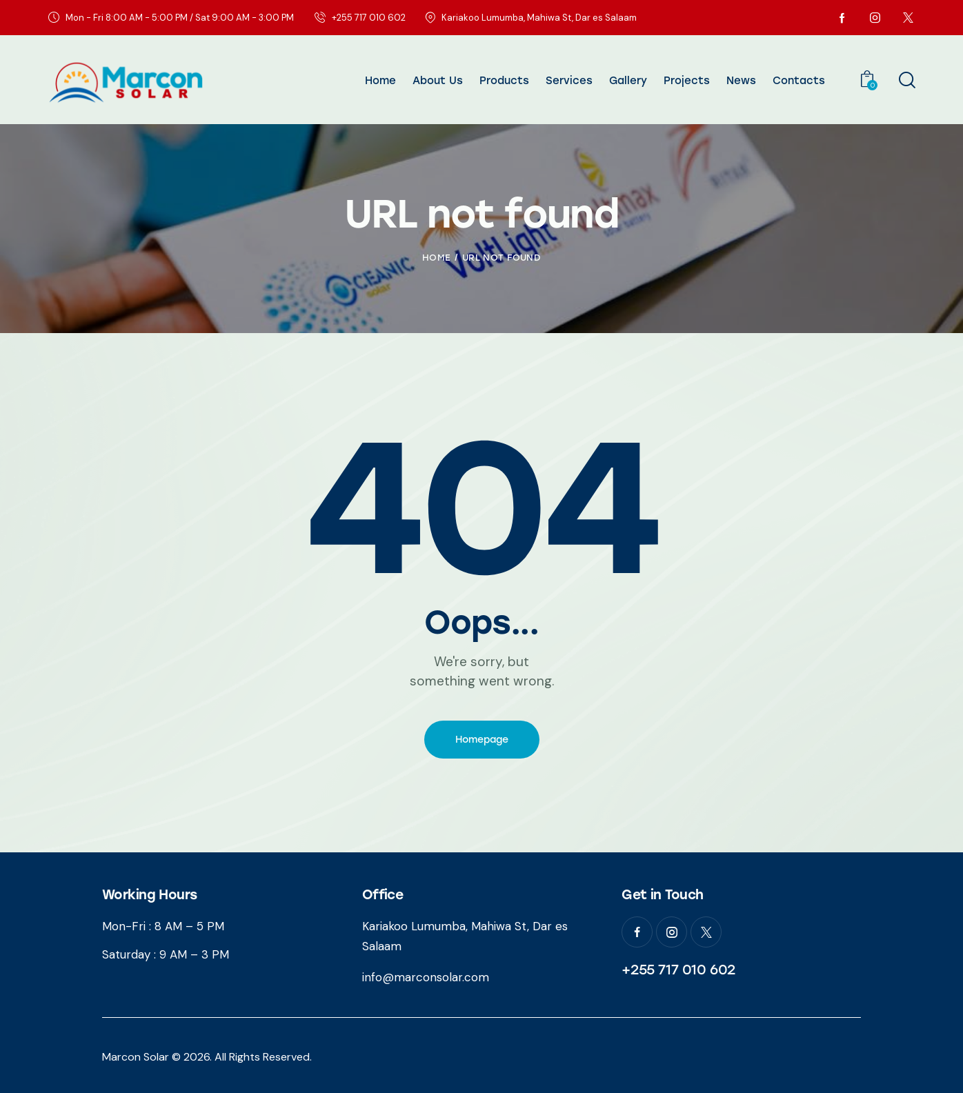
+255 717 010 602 (678, 969)
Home (436, 257)
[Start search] (906, 81)
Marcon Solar (135, 1057)
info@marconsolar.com (425, 977)
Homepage (481, 739)
